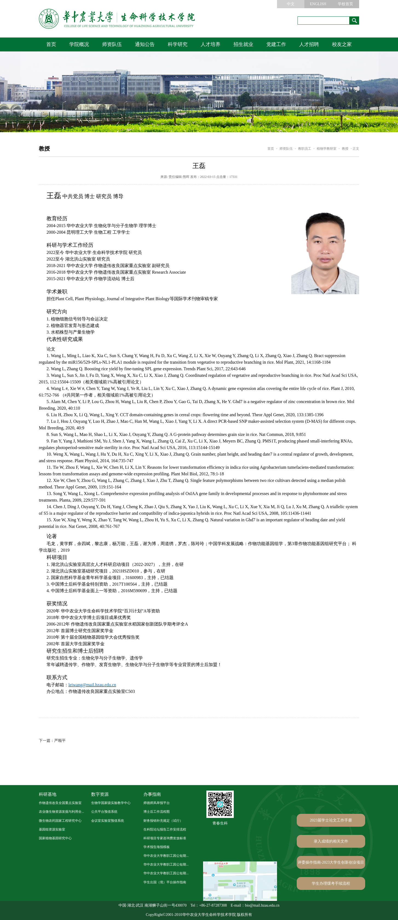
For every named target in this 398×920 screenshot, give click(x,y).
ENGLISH (318, 4)
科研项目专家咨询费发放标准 (164, 838)
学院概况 (79, 44)
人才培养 (210, 44)
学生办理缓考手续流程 (331, 883)
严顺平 (52, 741)
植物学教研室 (326, 149)
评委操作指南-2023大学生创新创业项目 (331, 862)
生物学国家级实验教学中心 (111, 803)
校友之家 (342, 44)
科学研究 (178, 44)
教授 (345, 149)
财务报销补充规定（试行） (163, 821)
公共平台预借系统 (104, 812)
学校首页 (345, 4)
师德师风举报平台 (156, 803)
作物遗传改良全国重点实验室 (60, 803)
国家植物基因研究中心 (55, 838)
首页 (51, 44)
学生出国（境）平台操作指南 (164, 882)
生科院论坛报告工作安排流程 (164, 829)
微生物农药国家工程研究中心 (60, 821)
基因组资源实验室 (52, 829)
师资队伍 (112, 44)
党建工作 (276, 44)
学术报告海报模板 (156, 847)
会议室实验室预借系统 (107, 821)
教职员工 (304, 149)
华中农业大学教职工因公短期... (166, 856)
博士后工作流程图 (156, 812)
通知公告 (145, 44)
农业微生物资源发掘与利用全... (61, 812)
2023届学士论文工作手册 (331, 820)
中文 (291, 4)
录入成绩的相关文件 (331, 841)
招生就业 (243, 44)
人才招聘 (309, 44)
